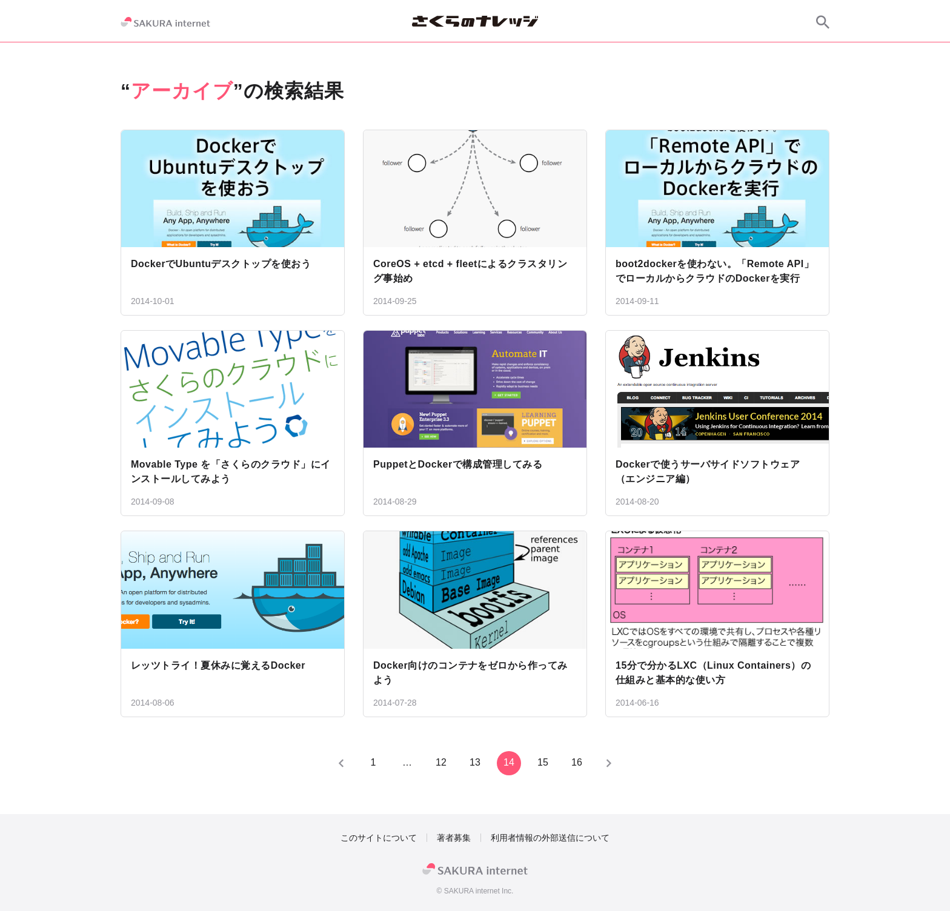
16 (576, 762)
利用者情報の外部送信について (550, 838)
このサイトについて (378, 838)
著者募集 (454, 838)
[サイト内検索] (822, 21)
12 (441, 762)
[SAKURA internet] (165, 22)
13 (475, 762)
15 (542, 762)
